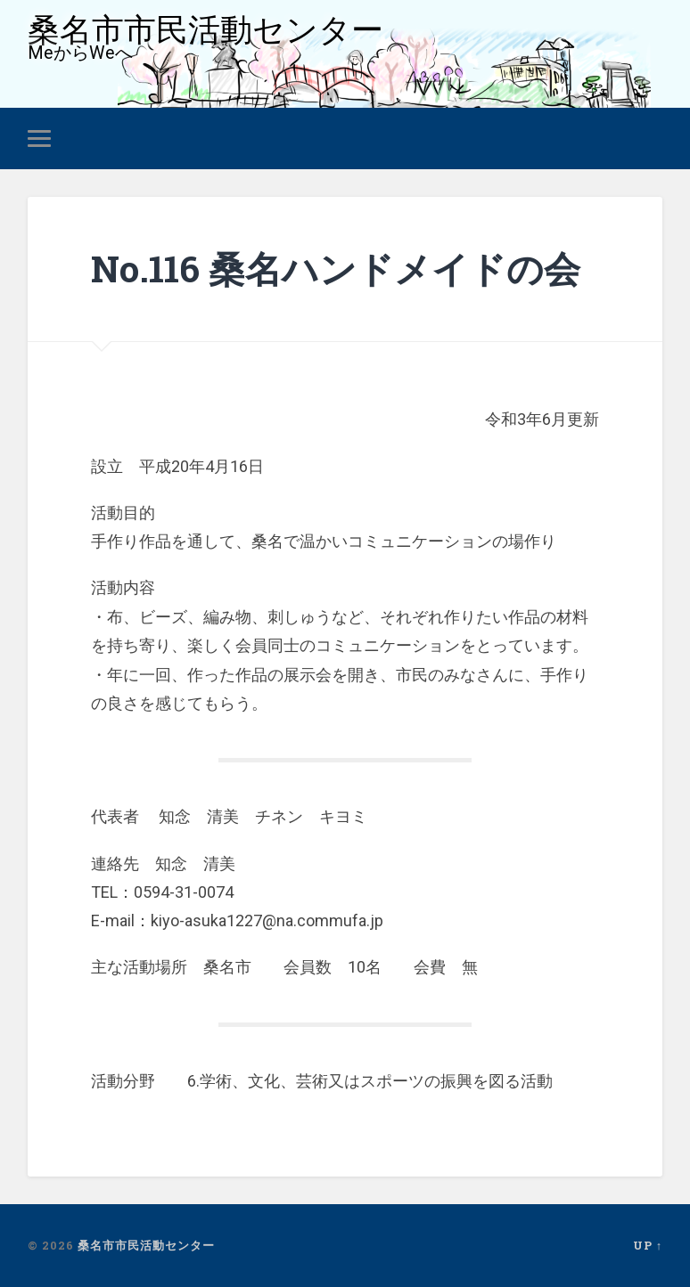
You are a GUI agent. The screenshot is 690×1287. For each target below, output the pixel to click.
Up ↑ (647, 1245)
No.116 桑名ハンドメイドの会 (335, 268)
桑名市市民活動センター (205, 30)
